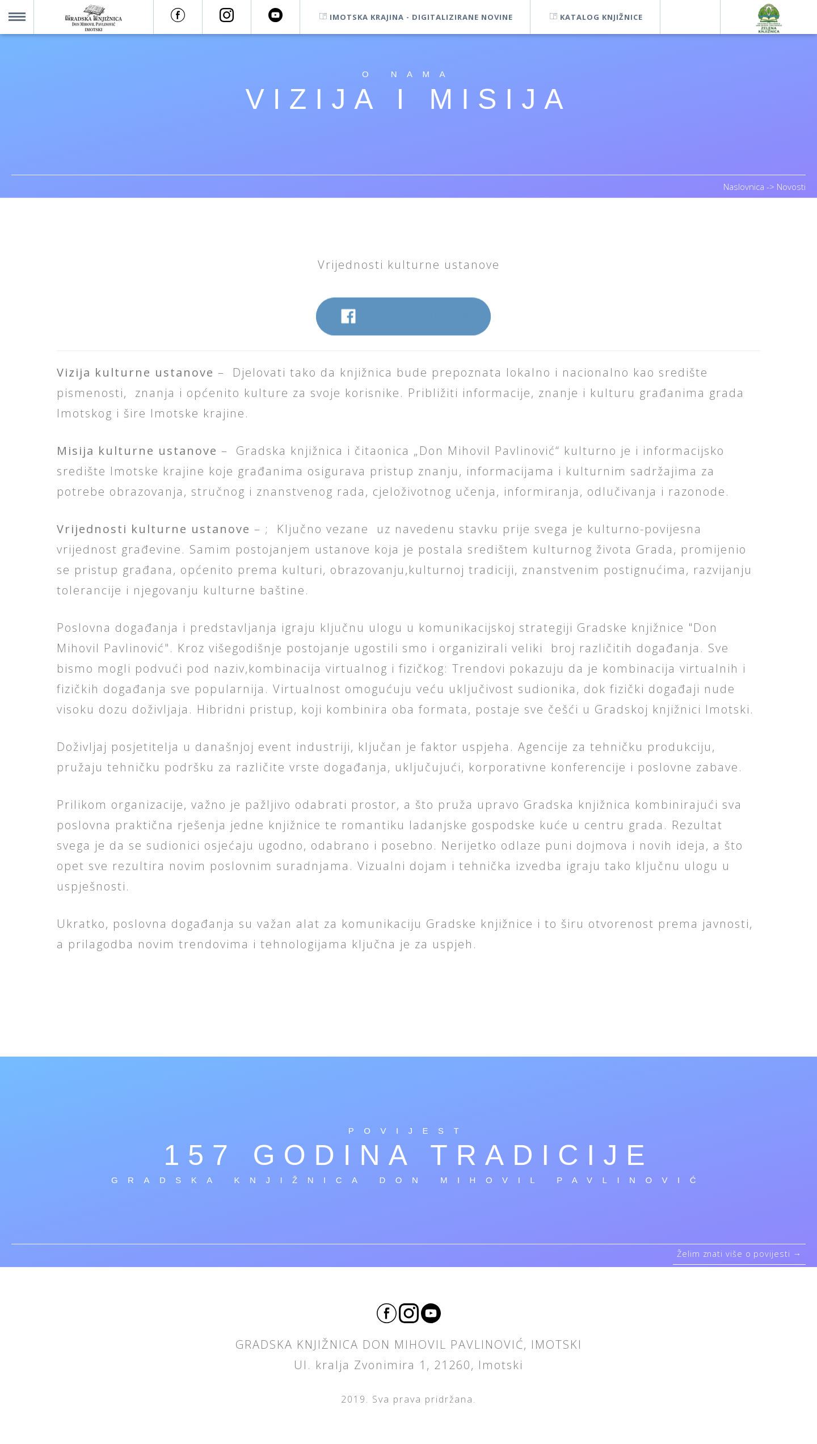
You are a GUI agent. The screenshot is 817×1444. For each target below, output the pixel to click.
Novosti (791, 186)
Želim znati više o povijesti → (736, 1257)
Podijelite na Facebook (403, 321)
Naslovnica (745, 186)
